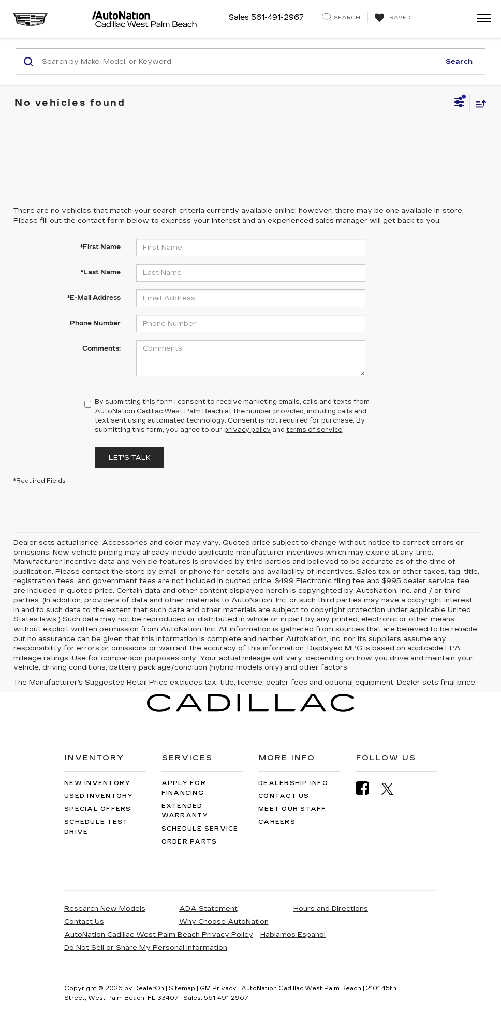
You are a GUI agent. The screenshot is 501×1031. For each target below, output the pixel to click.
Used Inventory (99, 796)
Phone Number (95, 323)
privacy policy (247, 429)
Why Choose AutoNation (224, 922)
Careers (277, 822)
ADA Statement (208, 909)
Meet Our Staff (292, 809)
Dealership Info (293, 783)
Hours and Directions (330, 909)
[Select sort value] (478, 103)
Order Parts (189, 841)
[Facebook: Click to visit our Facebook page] (367, 788)
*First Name (100, 247)
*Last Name (101, 272)
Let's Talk (130, 458)
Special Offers (97, 809)
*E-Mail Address (94, 297)
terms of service (314, 429)
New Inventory (97, 783)
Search (459, 61)
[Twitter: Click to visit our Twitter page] (392, 788)
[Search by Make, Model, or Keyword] (239, 61)
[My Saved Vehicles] (391, 18)
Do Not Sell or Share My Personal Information (145, 947)
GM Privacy (218, 988)
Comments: (101, 348)
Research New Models (104, 909)
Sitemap (182, 988)
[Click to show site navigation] (480, 19)
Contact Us (284, 796)
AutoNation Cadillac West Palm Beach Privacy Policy (158, 935)
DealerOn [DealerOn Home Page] (149, 988)
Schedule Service (200, 828)
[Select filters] (459, 103)
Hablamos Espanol (293, 935)
